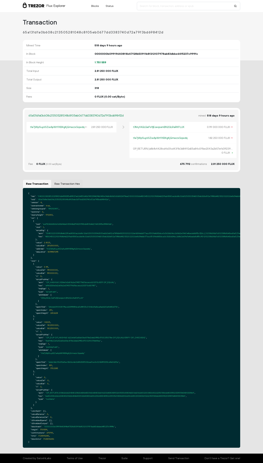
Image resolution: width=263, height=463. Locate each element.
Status (110, 6)
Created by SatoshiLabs (37, 458)
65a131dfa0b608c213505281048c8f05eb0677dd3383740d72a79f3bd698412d (76, 116)
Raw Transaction (37, 184)
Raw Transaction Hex (67, 184)
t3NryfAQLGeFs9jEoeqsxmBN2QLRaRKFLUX (158, 127)
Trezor (102, 458)
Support (148, 458)
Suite (124, 458)
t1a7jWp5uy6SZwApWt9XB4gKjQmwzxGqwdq (57, 127)
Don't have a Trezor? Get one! (222, 458)
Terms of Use (75, 458)
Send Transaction (178, 458)
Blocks (95, 6)
